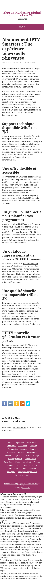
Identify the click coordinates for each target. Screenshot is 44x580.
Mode (17, 462)
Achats (10, 442)
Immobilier (11, 452)
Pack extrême (22, 547)
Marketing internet (15, 459)
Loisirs (27, 455)
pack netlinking (8, 533)
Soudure (23, 449)
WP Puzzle (26, 488)
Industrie (21, 452)
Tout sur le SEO (9, 510)
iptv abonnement (30, 263)
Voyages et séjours (22, 475)
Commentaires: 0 (29, 62)
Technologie (17, 62)
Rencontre (9, 465)
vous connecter (19, 427)
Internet (8, 455)
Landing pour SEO (10, 560)
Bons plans (22, 446)
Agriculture (20, 442)
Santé (18, 465)
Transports (11, 472)
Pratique (37, 462)
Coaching (33, 446)
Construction (13, 449)
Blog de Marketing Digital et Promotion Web (22, 13)
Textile (23, 468)
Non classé (27, 462)
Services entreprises (30, 465)
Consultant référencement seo (15, 523)
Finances (33, 449)
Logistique (18, 455)
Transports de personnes (27, 472)
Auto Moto (11, 446)
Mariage (36, 455)
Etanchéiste (8, 462)
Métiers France (30, 459)
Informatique (32, 452)
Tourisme (32, 468)
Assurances (31, 442)
